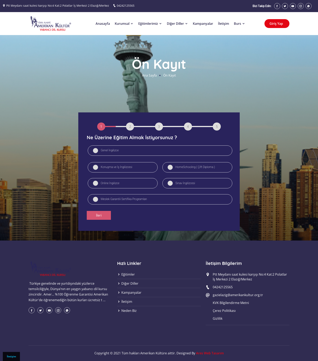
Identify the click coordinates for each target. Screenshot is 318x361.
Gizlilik (217, 318)
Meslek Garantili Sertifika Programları (124, 199)
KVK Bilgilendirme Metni (231, 303)
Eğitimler (126, 274)
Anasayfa (103, 23)
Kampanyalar (203, 23)
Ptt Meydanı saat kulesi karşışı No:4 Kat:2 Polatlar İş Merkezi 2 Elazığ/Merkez (57, 5)
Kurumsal (124, 23)
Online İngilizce (110, 183)
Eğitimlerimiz (150, 23)
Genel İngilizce (110, 150)
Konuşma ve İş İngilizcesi (116, 167)
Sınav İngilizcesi (185, 183)
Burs (239, 23)
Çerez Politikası (224, 310)
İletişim (11, 356)
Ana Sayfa (149, 75)
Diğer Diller (177, 23)
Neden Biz (127, 310)
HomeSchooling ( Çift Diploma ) (195, 167)
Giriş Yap (276, 23)
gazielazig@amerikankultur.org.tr (238, 295)
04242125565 (125, 5)
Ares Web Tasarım (210, 353)
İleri (99, 215)
